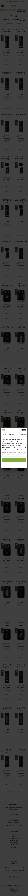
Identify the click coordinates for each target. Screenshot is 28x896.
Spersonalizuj (14, 464)
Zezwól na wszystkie (14, 459)
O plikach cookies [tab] (21, 434)
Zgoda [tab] (4, 434)
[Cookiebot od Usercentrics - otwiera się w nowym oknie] (20, 430)
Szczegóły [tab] (11, 434)
